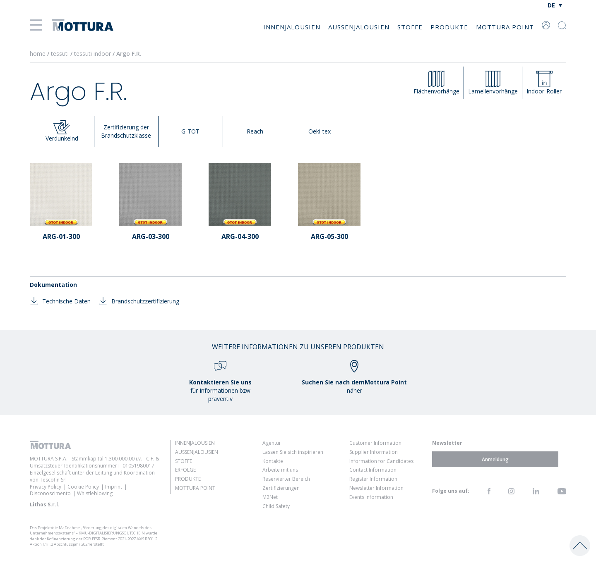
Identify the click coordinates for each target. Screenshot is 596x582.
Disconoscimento (50, 493)
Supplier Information (373, 452)
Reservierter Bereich (286, 478)
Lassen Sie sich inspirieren (292, 452)
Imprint (113, 486)
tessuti (60, 53)
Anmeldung (495, 459)
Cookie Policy (83, 486)
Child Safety (276, 506)
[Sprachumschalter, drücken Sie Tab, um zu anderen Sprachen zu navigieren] (554, 5)
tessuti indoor (93, 53)
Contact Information (373, 469)
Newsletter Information (376, 487)
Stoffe (410, 27)
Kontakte (272, 461)
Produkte (449, 27)
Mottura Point (505, 27)
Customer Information (375, 442)
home (38, 53)
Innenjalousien (291, 27)
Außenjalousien (358, 27)
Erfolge (185, 469)
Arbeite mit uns (280, 469)
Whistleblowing (95, 493)
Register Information (373, 478)
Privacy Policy (45, 486)
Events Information (371, 497)
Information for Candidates (381, 461)
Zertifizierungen (281, 487)
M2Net (270, 497)
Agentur (271, 442)
